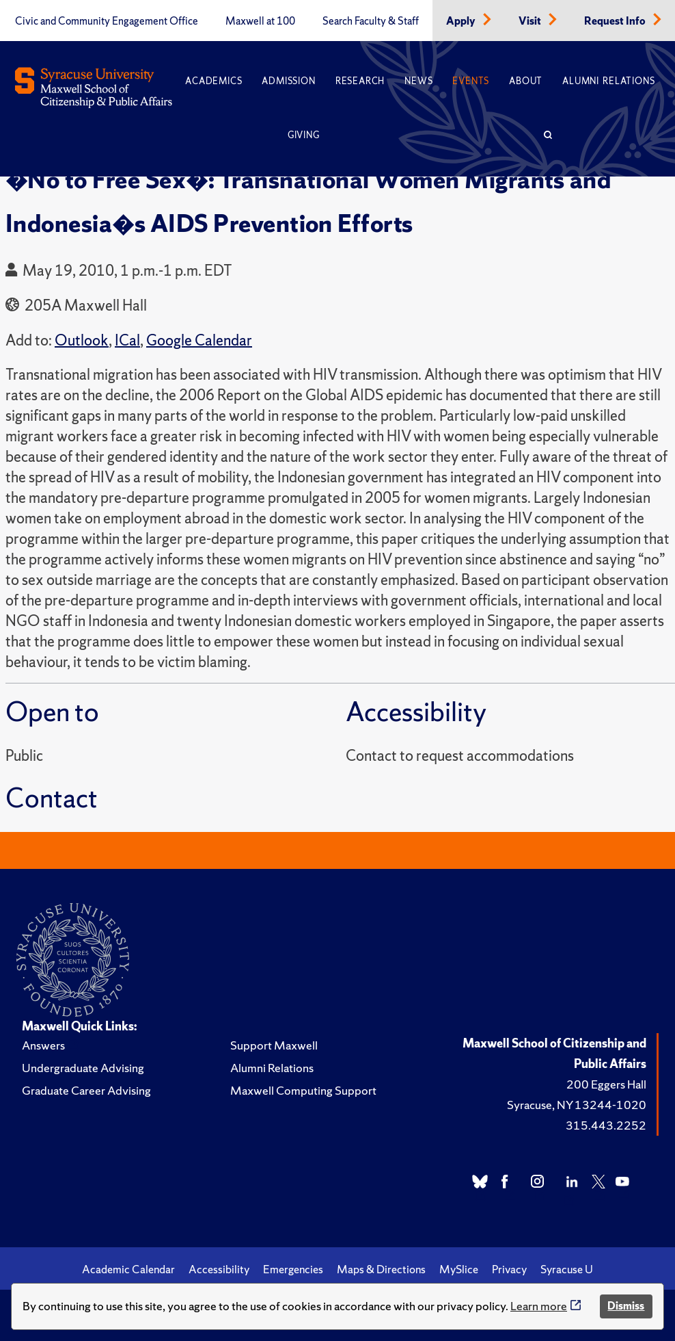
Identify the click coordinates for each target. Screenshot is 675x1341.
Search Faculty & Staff (370, 21)
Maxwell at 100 (260, 21)
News (418, 81)
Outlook (82, 340)
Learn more (538, 1306)
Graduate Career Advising (86, 1090)
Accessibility (219, 1269)
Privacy (509, 1269)
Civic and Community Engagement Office (106, 21)
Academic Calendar (128, 1269)
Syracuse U (566, 1269)
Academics (213, 81)
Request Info (616, 21)
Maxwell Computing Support (303, 1090)
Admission (288, 81)
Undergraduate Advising (83, 1068)
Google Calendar (199, 340)
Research (360, 81)
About (525, 81)
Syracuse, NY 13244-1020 (576, 1104)
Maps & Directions (381, 1269)
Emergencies (293, 1269)
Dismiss (625, 1306)
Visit (531, 21)
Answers (43, 1045)
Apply (462, 21)
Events (470, 81)
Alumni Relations (608, 81)
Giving (304, 135)
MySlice (458, 1269)
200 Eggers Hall (606, 1084)
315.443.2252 (606, 1125)
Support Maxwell (274, 1045)
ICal (127, 340)
